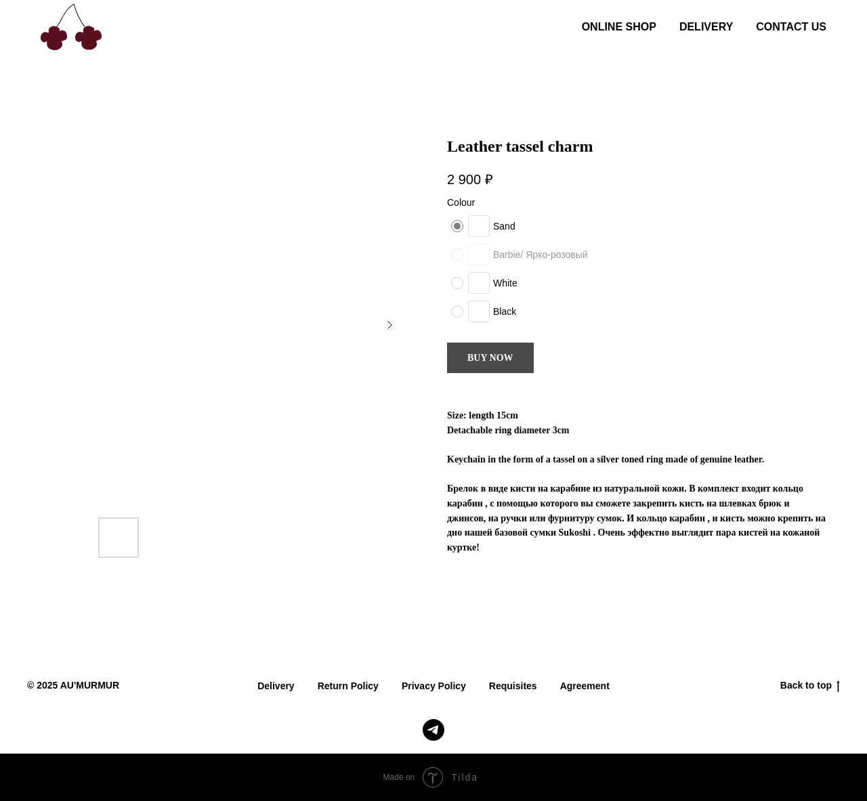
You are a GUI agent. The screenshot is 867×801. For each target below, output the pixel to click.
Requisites (513, 685)
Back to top (810, 686)
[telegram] (433, 730)
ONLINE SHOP (619, 27)
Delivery (275, 685)
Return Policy (348, 685)
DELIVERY (706, 27)
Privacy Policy (434, 685)
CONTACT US (791, 27)
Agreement (585, 685)
